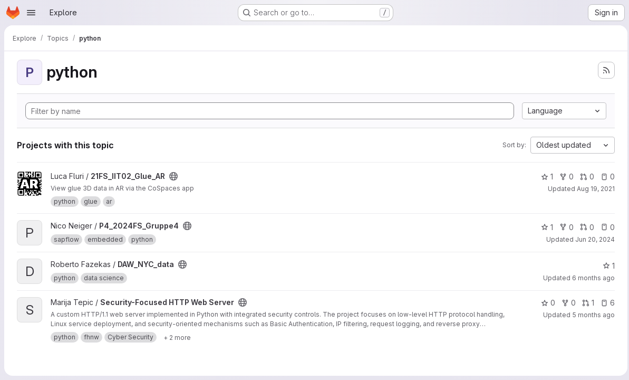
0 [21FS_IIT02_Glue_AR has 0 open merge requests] (584, 176)
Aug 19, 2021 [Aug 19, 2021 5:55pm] (593, 189)
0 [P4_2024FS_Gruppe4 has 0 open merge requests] (584, 227)
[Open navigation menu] (31, 12)
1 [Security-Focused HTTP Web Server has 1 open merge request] (585, 302)
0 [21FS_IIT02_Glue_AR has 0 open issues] (605, 176)
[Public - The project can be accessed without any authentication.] (173, 176)
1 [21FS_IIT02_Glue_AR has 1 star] (544, 176)
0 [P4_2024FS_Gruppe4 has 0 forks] (564, 227)
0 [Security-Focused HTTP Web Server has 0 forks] (566, 302)
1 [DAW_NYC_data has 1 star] (606, 265)
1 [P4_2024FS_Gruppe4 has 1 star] (544, 227)
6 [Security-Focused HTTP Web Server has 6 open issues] (605, 302)
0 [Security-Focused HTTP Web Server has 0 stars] (545, 302)
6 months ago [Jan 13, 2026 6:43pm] (590, 278)
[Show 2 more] (177, 337)
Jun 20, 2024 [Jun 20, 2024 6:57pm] (592, 239)
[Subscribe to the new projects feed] (603, 70)
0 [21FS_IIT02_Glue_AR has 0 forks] (564, 176)
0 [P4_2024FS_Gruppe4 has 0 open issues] (605, 227)
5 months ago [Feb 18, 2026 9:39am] (590, 315)
